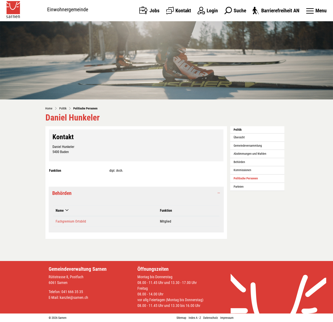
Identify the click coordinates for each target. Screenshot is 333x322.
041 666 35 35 (72, 291)
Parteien (239, 187)
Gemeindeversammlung (248, 146)
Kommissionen (242, 170)
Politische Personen (245, 180)
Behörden (239, 162)
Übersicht (239, 137)
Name (60, 211)
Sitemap (181, 317)
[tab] (136, 193)
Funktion (166, 211)
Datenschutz (210, 317)
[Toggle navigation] (316, 10)
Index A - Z (195, 317)
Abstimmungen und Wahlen (250, 154)
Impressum (227, 317)
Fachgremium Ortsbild (71, 221)
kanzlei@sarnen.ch (74, 297)
